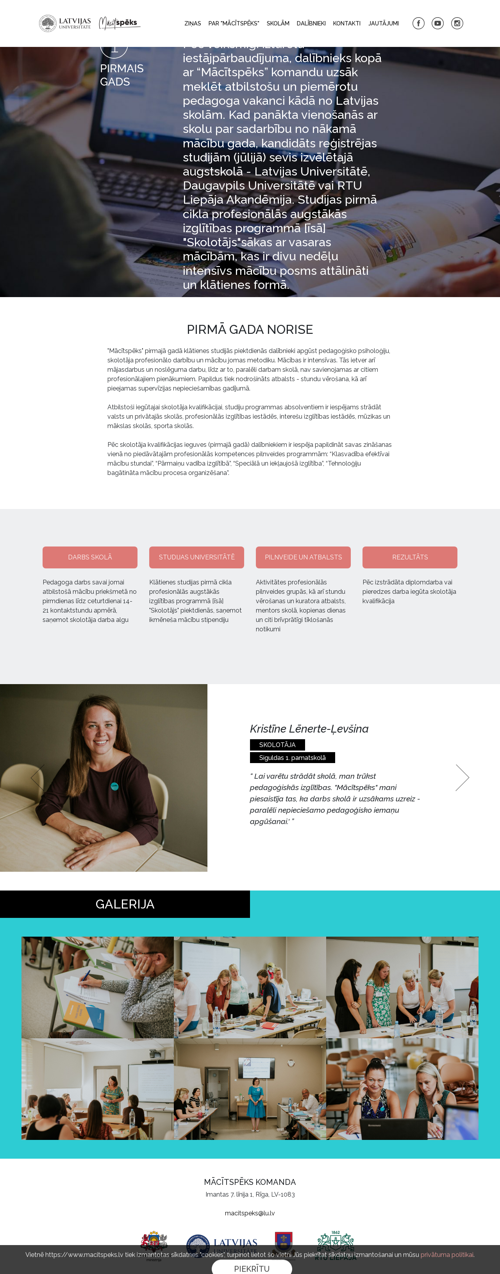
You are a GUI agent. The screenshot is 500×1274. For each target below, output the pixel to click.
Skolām (278, 23)
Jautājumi (383, 23)
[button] (37, 778)
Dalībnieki (311, 23)
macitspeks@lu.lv (250, 1213)
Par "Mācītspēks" (234, 23)
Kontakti (347, 23)
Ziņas (192, 23)
